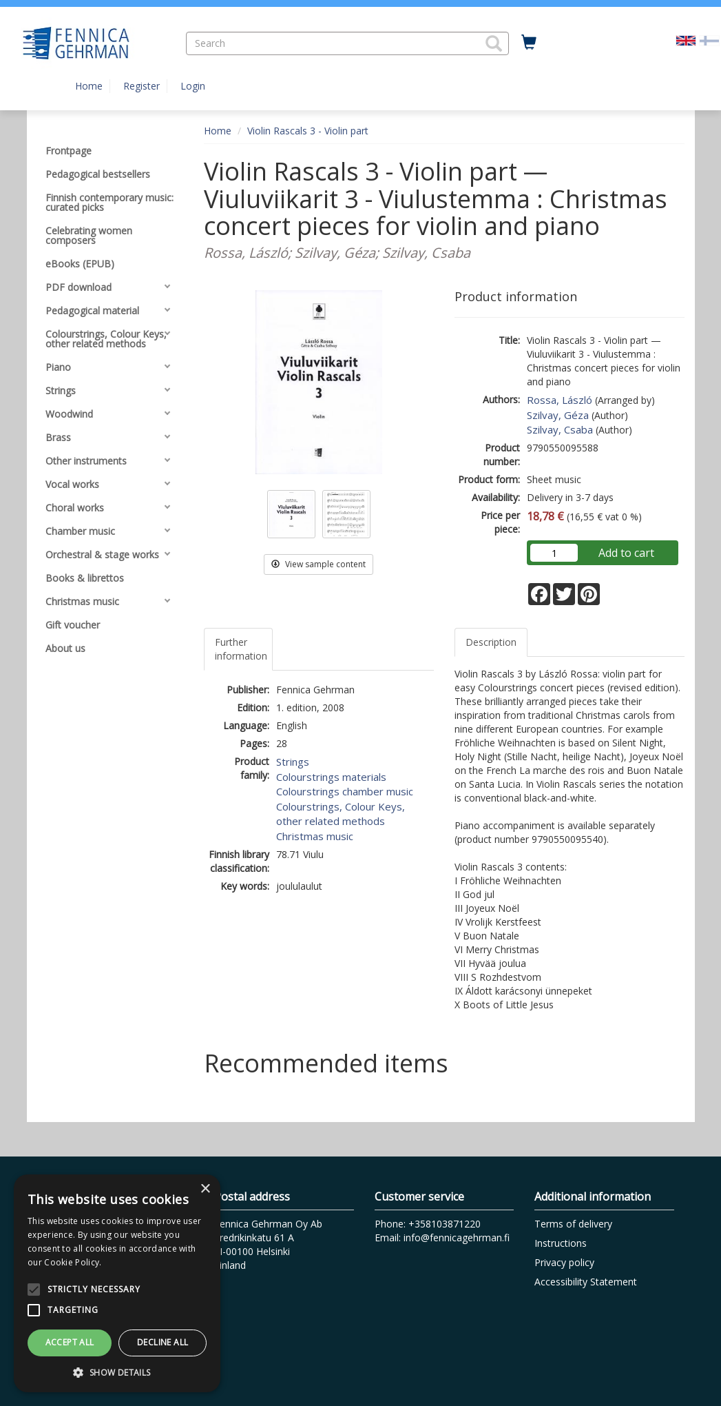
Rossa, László (559, 400)
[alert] (117, 1283)
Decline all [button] (162, 1342)
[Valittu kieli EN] (686, 39)
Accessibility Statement (585, 1281)
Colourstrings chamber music (344, 791)
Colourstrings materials (331, 777)
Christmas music (314, 836)
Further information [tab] (241, 648)
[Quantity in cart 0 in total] (529, 42)
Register (141, 85)
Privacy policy (564, 1262)
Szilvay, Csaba (560, 429)
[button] (493, 43)
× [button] (205, 1189)
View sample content (318, 564)
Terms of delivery (573, 1223)
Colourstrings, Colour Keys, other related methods (340, 813)
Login (192, 85)
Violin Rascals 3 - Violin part (307, 130)
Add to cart (626, 552)
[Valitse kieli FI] (709, 39)
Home (89, 85)
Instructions (560, 1243)
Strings (292, 761)
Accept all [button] (69, 1342)
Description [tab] (491, 642)
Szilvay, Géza (558, 415)
